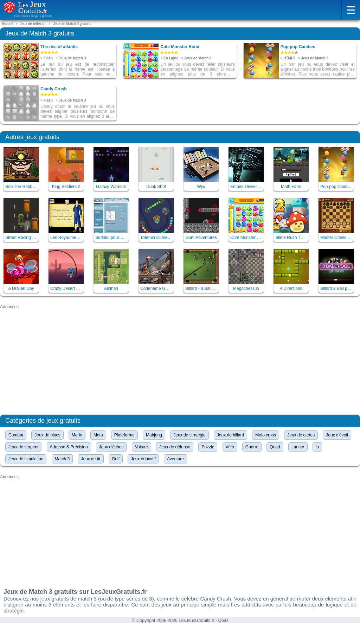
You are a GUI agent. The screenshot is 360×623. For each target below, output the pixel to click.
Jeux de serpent (23, 446)
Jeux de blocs (47, 435)
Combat (15, 435)
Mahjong (154, 435)
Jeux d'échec (111, 446)
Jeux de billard (230, 435)
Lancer (297, 446)
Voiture (141, 446)
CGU (223, 620)
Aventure (175, 458)
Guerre (251, 446)
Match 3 (62, 458)
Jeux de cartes (301, 435)
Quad (275, 446)
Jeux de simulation (25, 458)
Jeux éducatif (143, 458)
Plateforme (124, 435)
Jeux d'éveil (337, 435)
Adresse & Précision (69, 446)
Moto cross (265, 435)
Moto (98, 435)
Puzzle (207, 446)
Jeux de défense (174, 446)
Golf (116, 458)
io (317, 446)
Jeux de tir (90, 458)
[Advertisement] (180, 358)
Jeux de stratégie (189, 435)
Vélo (230, 446)
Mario (77, 435)
